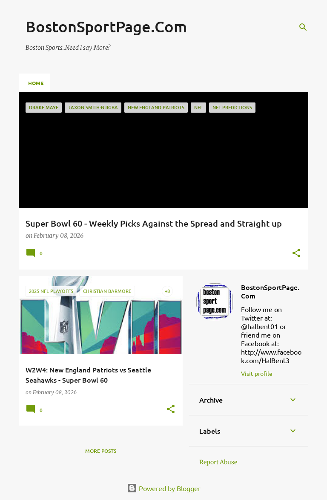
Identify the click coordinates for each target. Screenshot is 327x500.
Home (35, 83)
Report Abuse (218, 462)
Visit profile (256, 373)
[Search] (303, 27)
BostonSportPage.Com (270, 291)
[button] (296, 253)
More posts (100, 451)
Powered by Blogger (164, 488)
